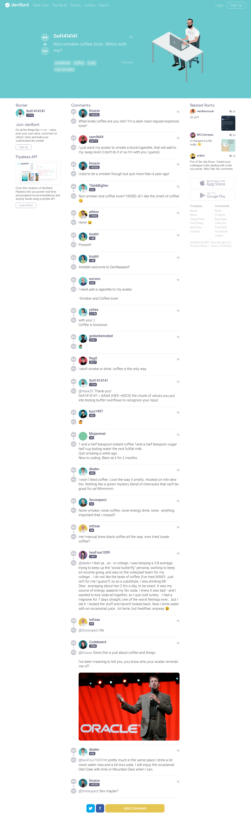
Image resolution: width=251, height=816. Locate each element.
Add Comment (135, 808)
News (193, 215)
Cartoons (220, 223)
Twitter (219, 235)
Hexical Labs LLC (221, 242)
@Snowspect (89, 630)
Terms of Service (221, 246)
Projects (220, 215)
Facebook (221, 231)
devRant (195, 242)
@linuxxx (86, 652)
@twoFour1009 (90, 760)
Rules (218, 210)
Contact (195, 231)
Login (219, 5)
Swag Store (197, 219)
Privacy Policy (198, 246)
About (193, 210)
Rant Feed (41, 5)
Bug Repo (221, 219)
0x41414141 (66, 36)
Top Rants (59, 5)
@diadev (85, 563)
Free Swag (196, 223)
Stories (75, 5)
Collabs (89, 5)
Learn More (26, 205)
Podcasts (221, 227)
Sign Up (236, 5)
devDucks (196, 227)
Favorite (127, 62)
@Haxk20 (86, 391)
